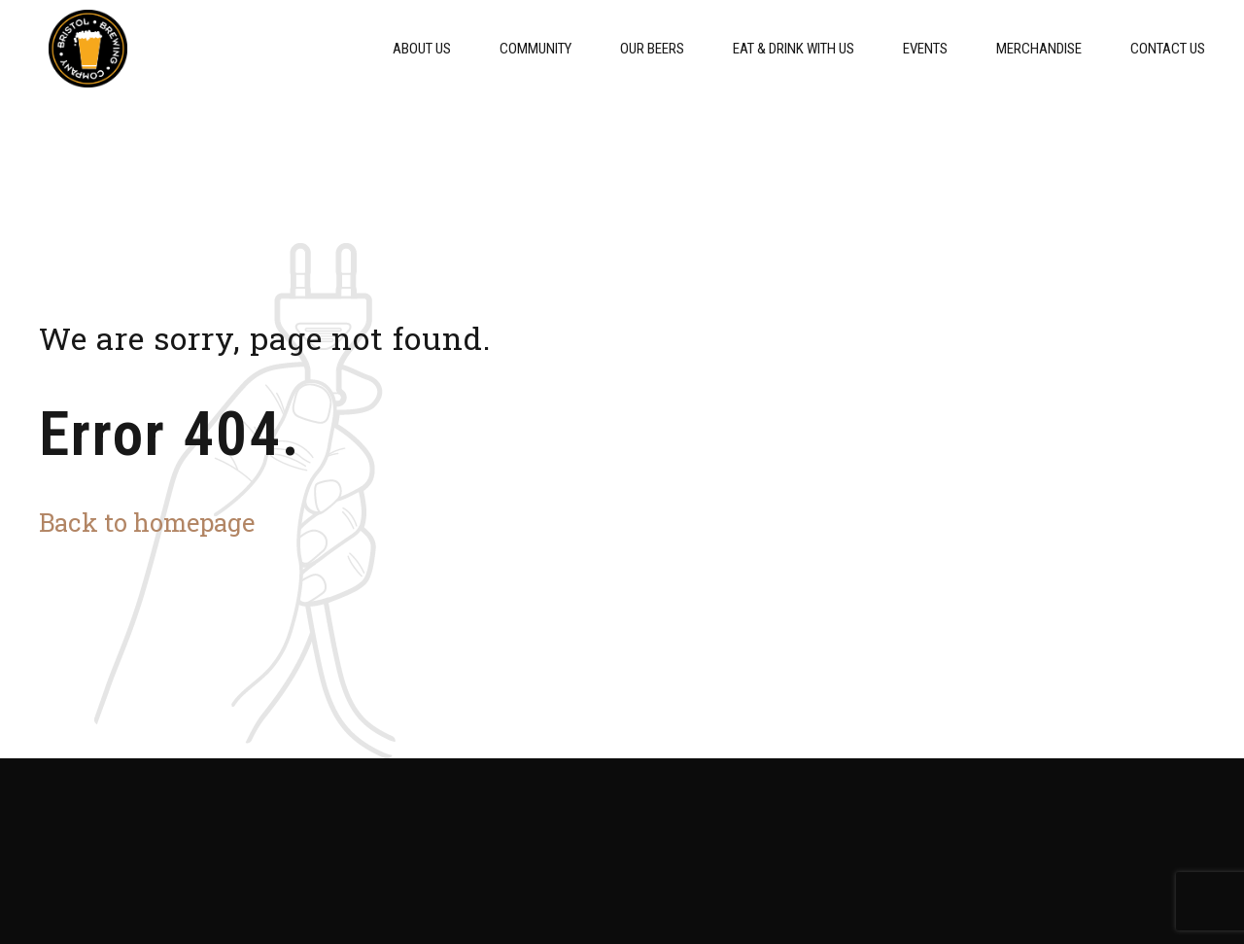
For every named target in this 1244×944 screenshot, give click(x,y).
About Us (422, 48)
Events (925, 48)
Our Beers (652, 48)
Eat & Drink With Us (793, 48)
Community (535, 48)
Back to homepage (147, 522)
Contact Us (1167, 48)
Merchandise (1039, 48)
